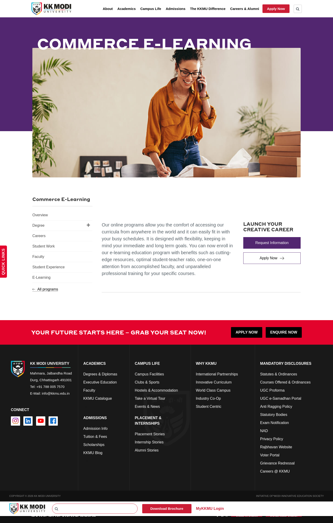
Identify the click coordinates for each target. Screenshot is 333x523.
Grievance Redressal (277, 463)
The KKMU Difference (207, 9)
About (108, 9)
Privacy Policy (271, 439)
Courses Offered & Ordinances (285, 382)
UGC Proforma (272, 390)
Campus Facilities (149, 374)
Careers (39, 236)
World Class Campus (213, 390)
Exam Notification (274, 423)
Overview (40, 215)
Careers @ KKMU (275, 471)
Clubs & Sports (147, 382)
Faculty (38, 257)
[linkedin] (28, 421)
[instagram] (15, 421)
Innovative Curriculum (214, 382)
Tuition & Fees (95, 437)
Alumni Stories (147, 450)
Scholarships (94, 445)
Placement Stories (150, 434)
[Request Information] (272, 243)
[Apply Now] (272, 258)
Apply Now (276, 9)
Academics (126, 9)
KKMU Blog (92, 453)
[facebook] (53, 421)
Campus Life (150, 9)
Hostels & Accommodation (156, 390)
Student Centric (208, 406)
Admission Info (95, 428)
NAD (264, 431)
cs (85, 406)
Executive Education (100, 382)
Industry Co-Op (208, 398)
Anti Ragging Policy (276, 406)
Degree (61, 225)
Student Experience (48, 267)
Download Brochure (166, 509)
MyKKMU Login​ (210, 509)
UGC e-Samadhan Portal (280, 398)
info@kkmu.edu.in (56, 393)
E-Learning (41, 277)
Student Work (43, 246)
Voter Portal (270, 455)
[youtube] (40, 421)
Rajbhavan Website (276, 447)
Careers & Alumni (244, 9)
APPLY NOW (247, 332)
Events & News (147, 406)
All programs (45, 289)
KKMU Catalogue (97, 398)
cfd (85, 461)
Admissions (175, 9)
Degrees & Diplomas (100, 374)
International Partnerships (217, 374)
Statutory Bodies (273, 415)
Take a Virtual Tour (150, 398)
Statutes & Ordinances (278, 374)
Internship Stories (149, 442)
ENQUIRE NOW (283, 332)
